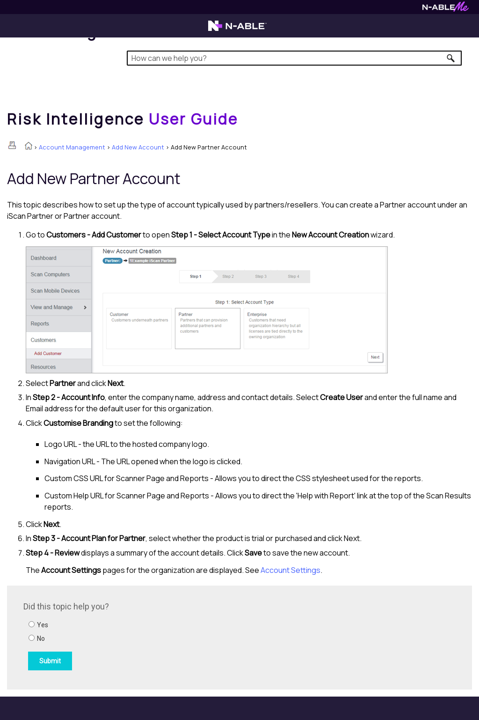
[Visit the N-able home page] (237, 30)
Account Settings (290, 570)
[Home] (123, 119)
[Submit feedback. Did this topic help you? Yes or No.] (149, 636)
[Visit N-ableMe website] (445, 9)
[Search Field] (294, 58)
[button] (451, 58)
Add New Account (138, 147)
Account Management (72, 147)
